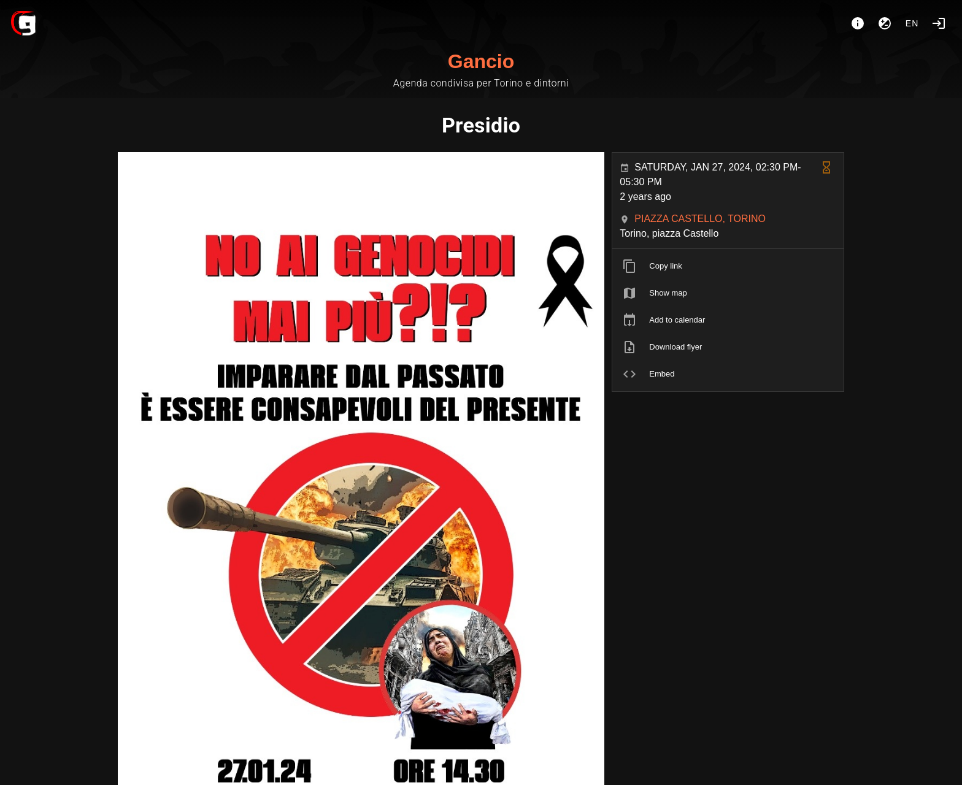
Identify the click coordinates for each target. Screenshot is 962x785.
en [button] (912, 23)
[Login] (938, 23)
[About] (857, 23)
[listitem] (728, 266)
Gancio (481, 61)
